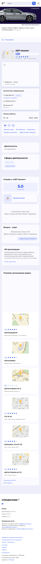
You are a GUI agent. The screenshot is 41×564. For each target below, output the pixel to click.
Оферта (4, 550)
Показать (18, 95)
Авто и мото (30, 28)
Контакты (5, 545)
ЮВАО (16, 28)
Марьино (22, 28)
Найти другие (7, 483)
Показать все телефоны (10, 98)
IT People (11, 560)
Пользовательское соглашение (12, 540)
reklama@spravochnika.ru (9, 527)
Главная (4, 28)
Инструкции (6, 552)
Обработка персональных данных (12, 537)
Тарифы (4, 547)
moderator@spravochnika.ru (24, 529)
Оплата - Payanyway (8, 542)
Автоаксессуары (7, 30)
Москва (10, 28)
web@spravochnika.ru (25, 524)
